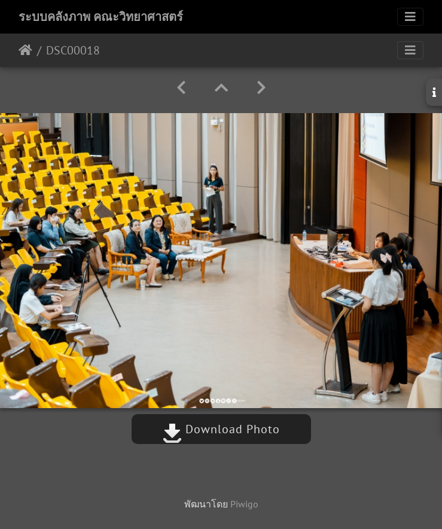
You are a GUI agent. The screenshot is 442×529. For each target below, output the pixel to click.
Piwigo (244, 504)
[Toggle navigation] (410, 17)
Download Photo (221, 429)
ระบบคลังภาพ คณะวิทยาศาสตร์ (101, 17)
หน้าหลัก (25, 50)
